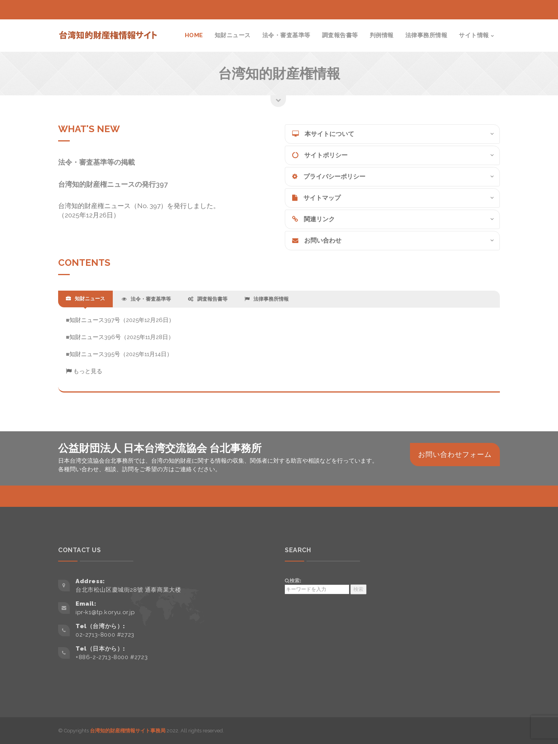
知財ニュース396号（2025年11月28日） (121, 337)
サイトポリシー (320, 155)
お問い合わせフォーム (455, 454)
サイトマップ (316, 198)
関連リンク (313, 219)
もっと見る (84, 371)
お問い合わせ (316, 240)
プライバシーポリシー (328, 176)
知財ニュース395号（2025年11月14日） (120, 354)
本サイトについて (323, 134)
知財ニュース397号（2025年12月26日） (121, 320)
